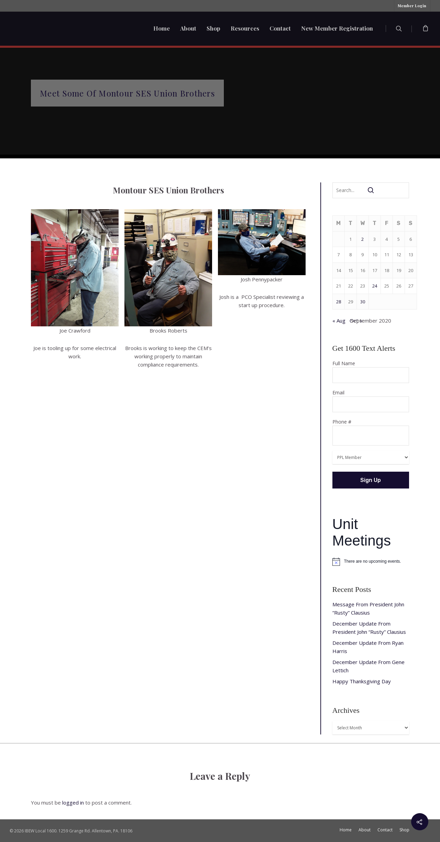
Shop (213, 28)
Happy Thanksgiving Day (361, 681)
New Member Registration (337, 28)
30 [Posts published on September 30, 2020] (362, 302)
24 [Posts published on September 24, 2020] (374, 286)
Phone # (370, 432)
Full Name (370, 371)
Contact (280, 28)
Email (370, 400)
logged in (73, 802)
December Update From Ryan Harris (368, 646)
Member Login (412, 5)
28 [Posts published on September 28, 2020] (338, 302)
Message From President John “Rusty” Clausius (368, 608)
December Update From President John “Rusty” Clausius (369, 627)
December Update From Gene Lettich (368, 666)
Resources (245, 28)
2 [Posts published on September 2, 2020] (362, 239)
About (188, 28)
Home (161, 28)
